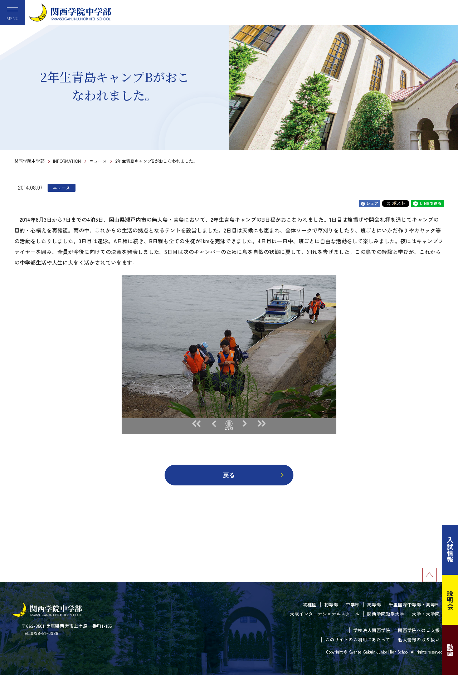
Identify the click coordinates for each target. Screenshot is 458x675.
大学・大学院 (426, 613)
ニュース (98, 161)
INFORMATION (67, 161)
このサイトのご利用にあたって (357, 639)
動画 (450, 650)
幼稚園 (310, 604)
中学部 (353, 604)
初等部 (331, 604)
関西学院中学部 (29, 161)
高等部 (374, 604)
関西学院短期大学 (385, 613)
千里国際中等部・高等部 (414, 604)
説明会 (450, 600)
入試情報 (450, 550)
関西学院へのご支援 (419, 630)
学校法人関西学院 (371, 630)
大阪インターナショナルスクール (325, 613)
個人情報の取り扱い (419, 639)
